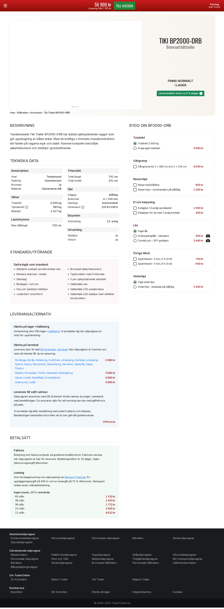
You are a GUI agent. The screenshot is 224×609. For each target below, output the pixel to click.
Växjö (89, 365)
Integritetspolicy (141, 593)
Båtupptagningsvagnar (24, 568)
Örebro (19, 369)
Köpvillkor (17, 593)
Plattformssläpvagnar (64, 556)
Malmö (19, 374)
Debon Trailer (59, 580)
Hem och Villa (59, 560)
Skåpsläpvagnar (142, 556)
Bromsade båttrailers (104, 564)
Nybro (19, 365)
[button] (200, 93)
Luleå (32, 383)
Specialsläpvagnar (22, 543)
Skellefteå (37, 378)
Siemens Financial (75, 478)
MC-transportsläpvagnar (188, 560)
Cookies (177, 593)
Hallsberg (54, 332)
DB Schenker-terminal (54, 350)
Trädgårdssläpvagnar (145, 560)
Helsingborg (65, 374)
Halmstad (51, 374)
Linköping (92, 361)
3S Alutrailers (19, 580)
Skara (27, 365)
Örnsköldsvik (52, 378)
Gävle (18, 378)
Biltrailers (137, 539)
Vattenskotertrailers (184, 564)
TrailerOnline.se (121, 604)
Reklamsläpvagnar (103, 560)
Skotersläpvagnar (183, 539)
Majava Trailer (140, 580)
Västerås (79, 365)
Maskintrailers (19, 556)
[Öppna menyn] (5, 6)
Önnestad (30, 374)
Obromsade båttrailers (145, 564)
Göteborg (41, 361)
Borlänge (20, 361)
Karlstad (80, 361)
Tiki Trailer (98, 580)
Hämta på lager (101, 593)
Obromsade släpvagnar (106, 539)
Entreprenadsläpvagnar (25, 539)
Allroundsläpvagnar (63, 539)
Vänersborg (54, 365)
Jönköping (67, 361)
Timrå (40, 374)
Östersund (21, 383)
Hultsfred (54, 361)
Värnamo (67, 365)
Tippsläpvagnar (101, 556)
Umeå (26, 378)
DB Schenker (59, 593)
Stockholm (39, 365)
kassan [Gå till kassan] (124, 5)
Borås (30, 361)
